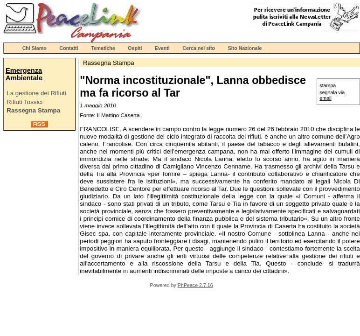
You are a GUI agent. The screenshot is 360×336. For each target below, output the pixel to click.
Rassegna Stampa (33, 110)
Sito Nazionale (245, 48)
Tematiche (103, 48)
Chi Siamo (34, 48)
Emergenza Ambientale (24, 74)
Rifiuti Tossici (24, 101)
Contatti (68, 48)
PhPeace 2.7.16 (195, 285)
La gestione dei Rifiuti (36, 93)
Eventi (162, 48)
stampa (327, 85)
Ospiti (135, 48)
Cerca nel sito (198, 48)
